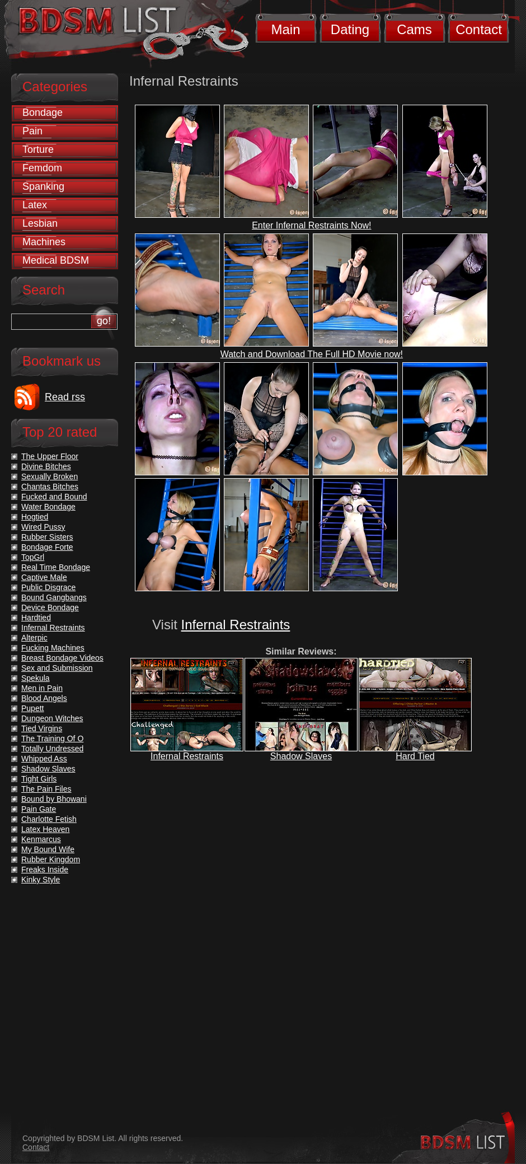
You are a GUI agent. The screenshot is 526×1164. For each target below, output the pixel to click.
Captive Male (44, 577)
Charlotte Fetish (49, 819)
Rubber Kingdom (50, 859)
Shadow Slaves (301, 756)
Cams (414, 29)
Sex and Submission (57, 667)
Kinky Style (40, 879)
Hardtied (36, 617)
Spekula (35, 678)
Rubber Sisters (47, 536)
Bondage (42, 112)
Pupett (32, 708)
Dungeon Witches (52, 718)
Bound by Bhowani (54, 798)
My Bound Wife (47, 849)
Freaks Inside (44, 869)
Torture (38, 149)
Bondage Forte (47, 547)
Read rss (65, 397)
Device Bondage (50, 607)
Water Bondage (48, 506)
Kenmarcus (41, 839)
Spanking (43, 186)
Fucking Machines (52, 647)
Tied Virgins (41, 728)
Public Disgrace (48, 587)
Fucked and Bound (54, 496)
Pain (32, 131)
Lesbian (40, 223)
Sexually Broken (49, 476)
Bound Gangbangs (54, 597)
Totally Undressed (52, 748)
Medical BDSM (55, 260)
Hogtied (34, 516)
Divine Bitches (46, 466)
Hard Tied (415, 756)
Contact (478, 29)
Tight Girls (39, 778)
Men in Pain (42, 688)
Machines (43, 241)
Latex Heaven (45, 829)
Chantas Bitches (49, 486)
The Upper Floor (49, 456)
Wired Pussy (43, 526)
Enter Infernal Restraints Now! (311, 225)
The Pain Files (46, 788)
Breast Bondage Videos (62, 657)
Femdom (42, 168)
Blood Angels (44, 698)
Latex (34, 205)
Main (285, 29)
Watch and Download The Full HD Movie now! (311, 354)
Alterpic (34, 637)
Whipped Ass (44, 758)
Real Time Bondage (55, 567)
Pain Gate (38, 809)
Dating (350, 29)
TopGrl (32, 557)
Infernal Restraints (235, 624)
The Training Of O (52, 738)
